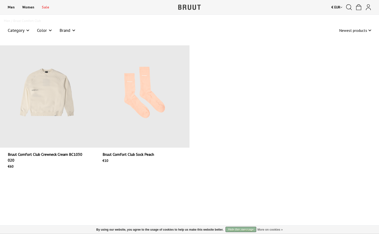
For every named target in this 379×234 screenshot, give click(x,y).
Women (28, 7)
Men (11, 7)
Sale (45, 7)
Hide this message (241, 229)
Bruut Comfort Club (27, 21)
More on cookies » (270, 229)
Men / (8, 21)
